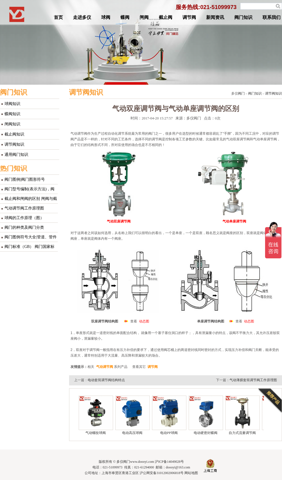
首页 (58, 17)
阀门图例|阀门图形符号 (25, 179)
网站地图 (191, 473)
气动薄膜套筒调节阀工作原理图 (253, 380)
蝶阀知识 (12, 114)
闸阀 (144, 17)
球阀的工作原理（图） (24, 218)
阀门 (241, 93)
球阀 (105, 17)
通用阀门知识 (16, 154)
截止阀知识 (14, 134)
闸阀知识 (12, 124)
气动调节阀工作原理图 (24, 208)
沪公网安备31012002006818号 (162, 473)
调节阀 (189, 17)
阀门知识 (243, 17)
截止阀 (165, 17)
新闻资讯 (215, 17)
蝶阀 (124, 17)
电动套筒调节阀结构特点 (106, 380)
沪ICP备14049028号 (169, 462)
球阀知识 (12, 104)
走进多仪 (82, 17)
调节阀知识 (14, 144)
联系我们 (272, 17)
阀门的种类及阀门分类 (24, 227)
